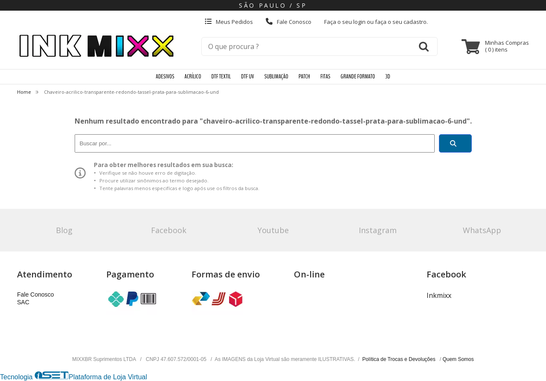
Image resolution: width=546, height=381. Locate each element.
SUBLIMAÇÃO (276, 76)
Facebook (168, 230)
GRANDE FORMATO (358, 76)
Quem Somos (457, 359)
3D (387, 76)
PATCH (304, 76)
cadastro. (416, 22)
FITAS (325, 76)
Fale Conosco (288, 22)
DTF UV (247, 76)
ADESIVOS (165, 76)
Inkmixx (439, 295)
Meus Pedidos (229, 22)
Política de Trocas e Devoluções (399, 359)
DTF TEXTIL (221, 76)
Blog (64, 230)
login (360, 22)
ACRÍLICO (193, 76)
